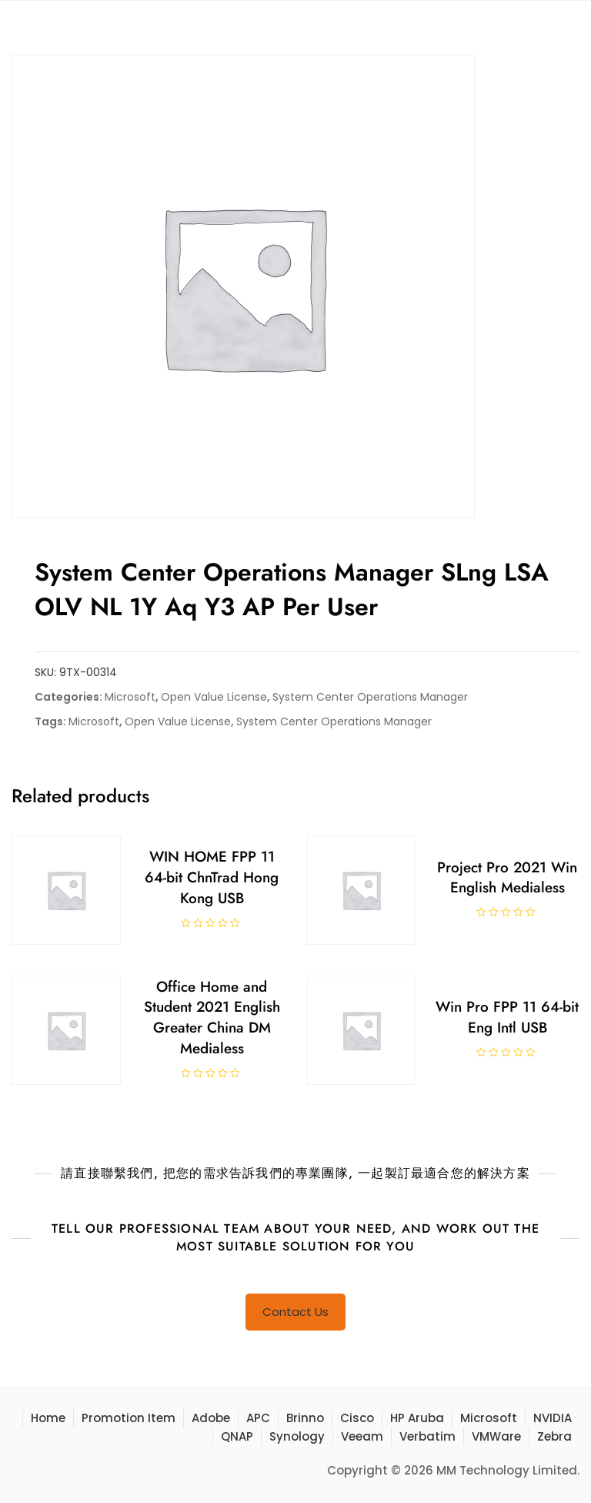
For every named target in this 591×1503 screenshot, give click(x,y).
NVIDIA (552, 1418)
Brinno (305, 1418)
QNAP (237, 1436)
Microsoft (130, 697)
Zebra (554, 1436)
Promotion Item (128, 1418)
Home (48, 1418)
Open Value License (214, 697)
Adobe (211, 1418)
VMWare (496, 1436)
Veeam (362, 1436)
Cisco (357, 1418)
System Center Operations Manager (370, 697)
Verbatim (427, 1436)
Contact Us (295, 1312)
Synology (297, 1436)
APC (258, 1418)
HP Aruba (417, 1418)
